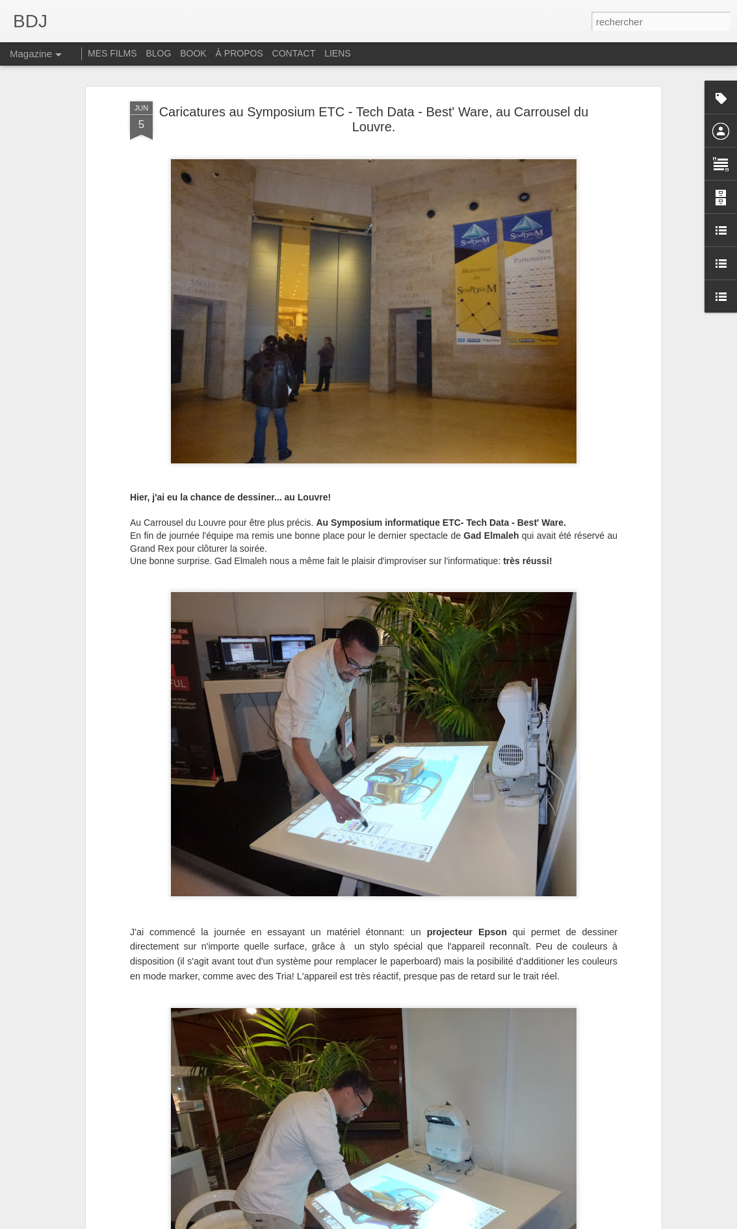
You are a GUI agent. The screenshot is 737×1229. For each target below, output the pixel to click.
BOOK (193, 53)
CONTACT (294, 53)
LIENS (337, 53)
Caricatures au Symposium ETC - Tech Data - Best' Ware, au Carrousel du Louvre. (374, 119)
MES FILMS (112, 53)
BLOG (158, 53)
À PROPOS (239, 53)
